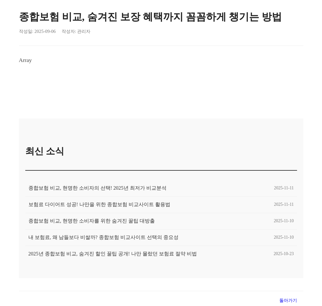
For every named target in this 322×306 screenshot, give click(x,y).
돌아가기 (288, 300)
